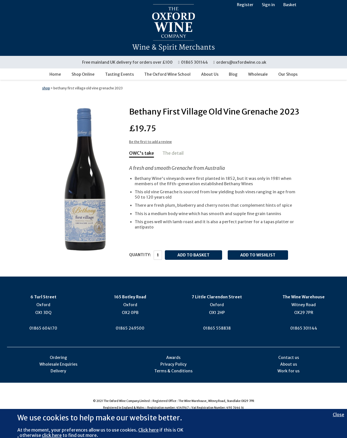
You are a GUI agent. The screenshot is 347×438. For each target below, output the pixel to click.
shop (46, 88)
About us (288, 364)
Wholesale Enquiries (58, 364)
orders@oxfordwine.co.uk (239, 62)
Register (245, 4)
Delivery (58, 370)
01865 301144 (193, 62)
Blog (233, 74)
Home (55, 74)
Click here (148, 430)
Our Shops (288, 74)
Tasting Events (119, 74)
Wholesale (258, 74)
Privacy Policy (173, 364)
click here (52, 435)
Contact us (288, 357)
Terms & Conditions (173, 370)
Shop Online (83, 74)
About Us (209, 74)
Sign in (268, 4)
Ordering (58, 357)
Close (338, 414)
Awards (173, 357)
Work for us (288, 370)
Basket (289, 4)
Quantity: (140, 254)
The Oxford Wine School (167, 74)
